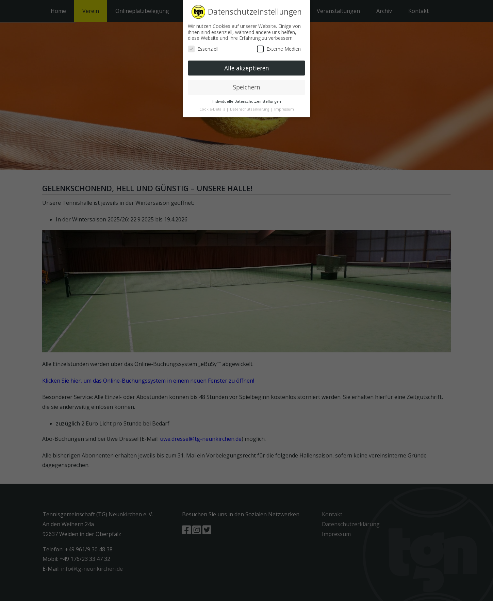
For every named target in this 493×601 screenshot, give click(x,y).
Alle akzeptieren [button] (246, 68)
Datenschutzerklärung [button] (250, 109)
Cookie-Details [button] (212, 109)
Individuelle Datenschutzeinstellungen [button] (246, 101)
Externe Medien (279, 49)
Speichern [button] (246, 87)
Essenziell (203, 49)
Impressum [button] (284, 109)
